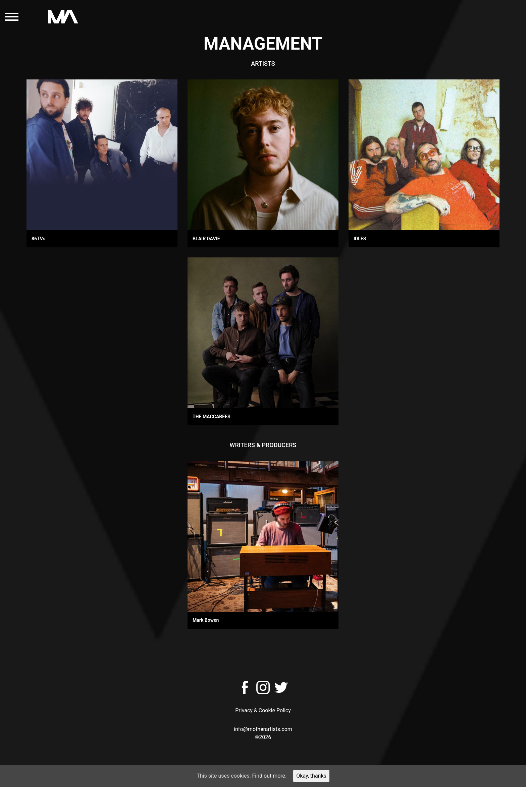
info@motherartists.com (263, 729)
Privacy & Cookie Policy (263, 710)
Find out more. (269, 776)
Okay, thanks (311, 776)
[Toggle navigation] (11, 17)
